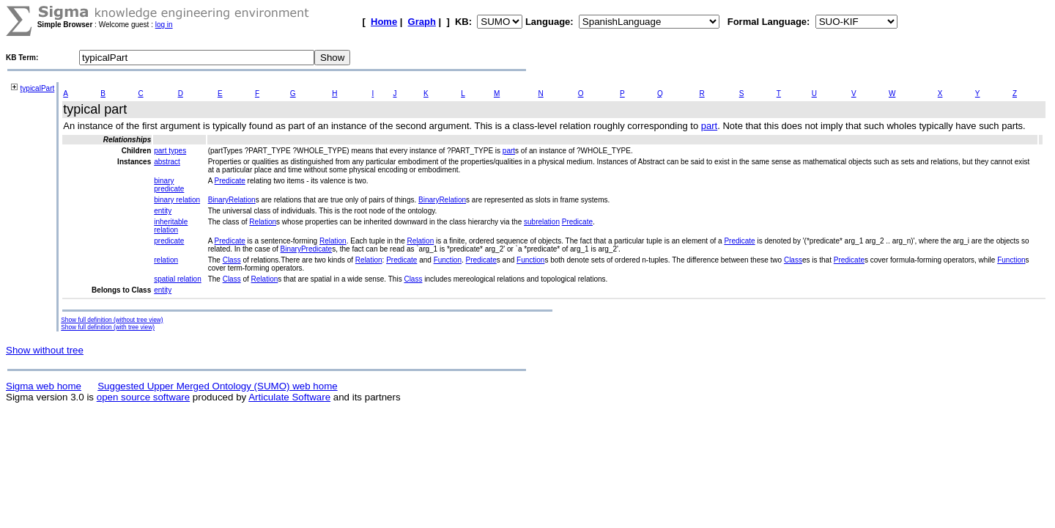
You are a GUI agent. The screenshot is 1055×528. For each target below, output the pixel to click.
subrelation (542, 222)
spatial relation (177, 279)
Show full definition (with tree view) (108, 327)
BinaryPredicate (307, 249)
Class (232, 260)
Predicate (230, 181)
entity (162, 211)
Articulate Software (289, 397)
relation (166, 260)
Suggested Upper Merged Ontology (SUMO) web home (217, 386)
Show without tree (45, 350)
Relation (262, 222)
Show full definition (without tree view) (112, 319)
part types (170, 151)
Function (448, 260)
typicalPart (38, 88)
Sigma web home (43, 386)
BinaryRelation (232, 200)
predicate (169, 241)
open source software (143, 397)
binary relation (177, 200)
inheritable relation (171, 226)
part (709, 125)
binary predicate (169, 185)
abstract (167, 162)
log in (164, 25)
